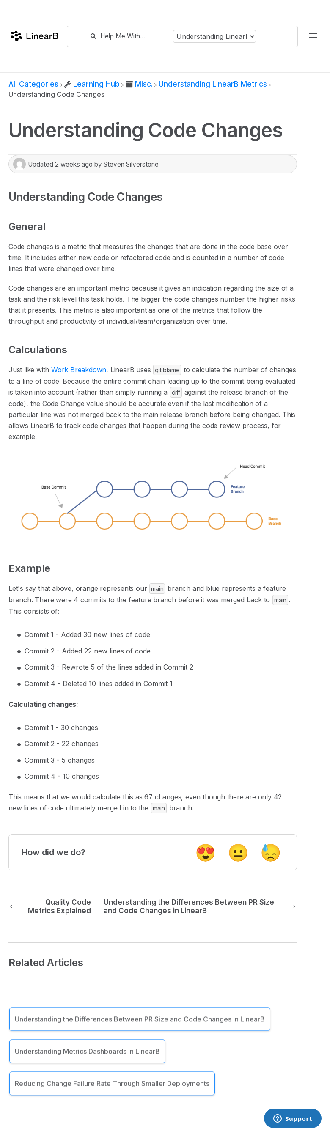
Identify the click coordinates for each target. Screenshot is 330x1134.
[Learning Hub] (92, 84)
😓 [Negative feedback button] (270, 852)
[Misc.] (139, 84)
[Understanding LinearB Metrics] (213, 84)
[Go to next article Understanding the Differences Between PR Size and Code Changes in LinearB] (197, 906)
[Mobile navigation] (313, 36)
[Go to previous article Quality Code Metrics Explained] (52, 906)
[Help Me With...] (134, 36)
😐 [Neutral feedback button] (238, 852)
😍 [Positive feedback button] (205, 852)
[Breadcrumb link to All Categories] (33, 84)
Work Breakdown (78, 369)
